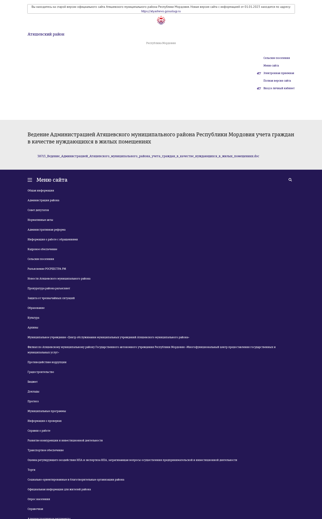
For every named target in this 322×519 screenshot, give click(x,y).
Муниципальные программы (47, 411)
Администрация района (43, 200)
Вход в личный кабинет (279, 88)
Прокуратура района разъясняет (49, 288)
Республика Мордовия (161, 43)
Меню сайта (271, 65)
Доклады (33, 391)
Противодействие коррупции (47, 362)
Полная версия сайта (277, 80)
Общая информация (41, 190)
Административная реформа (46, 229)
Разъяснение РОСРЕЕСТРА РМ (47, 268)
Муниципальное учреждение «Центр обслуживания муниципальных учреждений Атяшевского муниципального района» (108, 337)
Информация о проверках (45, 420)
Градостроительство (41, 372)
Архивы (33, 327)
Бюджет (33, 381)
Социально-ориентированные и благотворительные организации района (76, 479)
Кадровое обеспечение (42, 249)
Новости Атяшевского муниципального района (59, 278)
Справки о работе (39, 430)
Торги (31, 469)
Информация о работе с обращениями (53, 239)
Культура (33, 317)
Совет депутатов (38, 210)
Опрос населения (39, 499)
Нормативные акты (40, 219)
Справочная (35, 509)
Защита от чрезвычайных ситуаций (51, 298)
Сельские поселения (276, 58)
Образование (36, 308)
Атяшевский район (46, 34)
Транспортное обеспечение (46, 450)
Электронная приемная (278, 73)
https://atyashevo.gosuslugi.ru (161, 11)
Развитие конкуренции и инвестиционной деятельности (65, 440)
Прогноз (33, 401)
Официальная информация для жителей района (59, 489)
